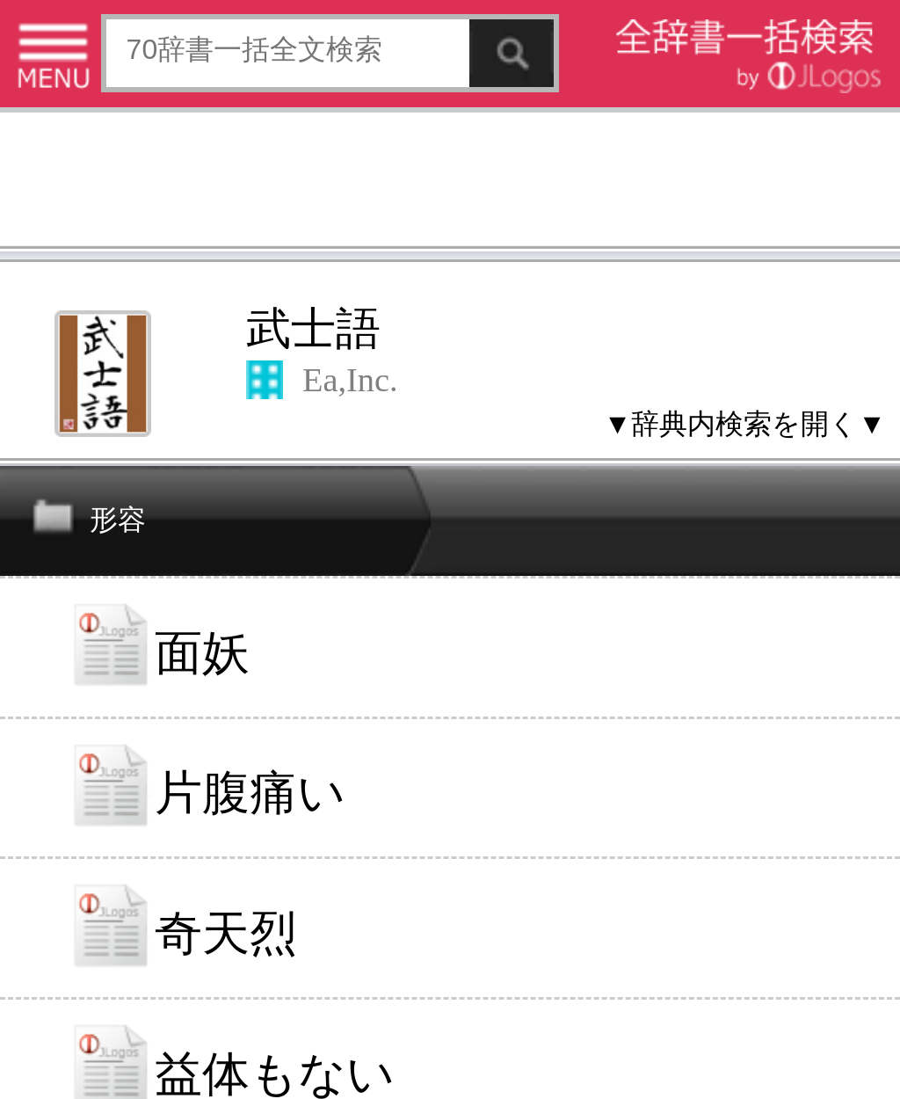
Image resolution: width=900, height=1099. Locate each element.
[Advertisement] (450, 183)
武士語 (313, 328)
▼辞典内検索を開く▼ (745, 424)
